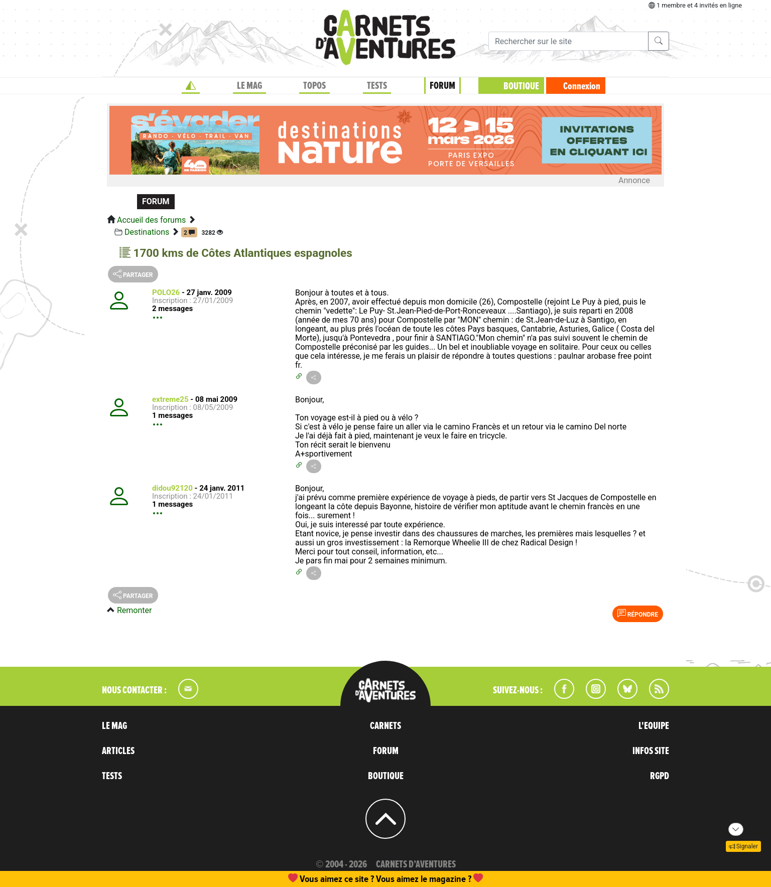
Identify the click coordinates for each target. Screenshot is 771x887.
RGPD (659, 776)
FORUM (442, 86)
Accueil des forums (151, 220)
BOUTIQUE (521, 86)
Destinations (146, 232)
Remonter (134, 610)
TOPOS (314, 86)
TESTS (377, 86)
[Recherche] (568, 41)
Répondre (637, 614)
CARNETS (385, 726)
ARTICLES (118, 751)
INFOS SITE (650, 751)
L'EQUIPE (653, 726)
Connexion (581, 86)
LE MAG (249, 86)
